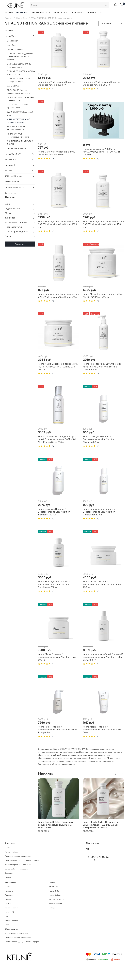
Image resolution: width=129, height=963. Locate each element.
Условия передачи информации (18, 864)
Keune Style (77, 12)
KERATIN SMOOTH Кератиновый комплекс (18, 135)
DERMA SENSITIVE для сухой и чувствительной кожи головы (20, 56)
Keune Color (60, 12)
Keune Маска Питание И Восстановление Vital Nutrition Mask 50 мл (102, 729)
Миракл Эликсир (15, 49)
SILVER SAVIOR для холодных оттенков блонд (20, 99)
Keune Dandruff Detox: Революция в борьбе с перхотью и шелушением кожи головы (56, 825)
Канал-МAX (9, 912)
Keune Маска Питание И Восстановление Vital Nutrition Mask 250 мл (102, 584)
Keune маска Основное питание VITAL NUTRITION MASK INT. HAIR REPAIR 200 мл (57, 366)
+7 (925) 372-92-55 (97, 857)
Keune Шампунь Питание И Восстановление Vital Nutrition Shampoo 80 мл (99, 439)
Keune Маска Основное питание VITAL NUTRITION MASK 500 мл (103, 295)
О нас (7, 848)
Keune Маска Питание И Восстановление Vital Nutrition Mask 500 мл (57, 657)
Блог (7, 925)
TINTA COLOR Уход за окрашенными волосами (18, 91)
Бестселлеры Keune (16, 148)
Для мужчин (10, 193)
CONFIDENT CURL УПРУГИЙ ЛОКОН (20, 142)
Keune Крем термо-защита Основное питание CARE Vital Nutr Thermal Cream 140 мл (102, 366)
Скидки (8, 904)
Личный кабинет (12, 852)
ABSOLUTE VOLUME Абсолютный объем (16, 128)
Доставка (8, 873)
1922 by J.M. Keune (14, 176)
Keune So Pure (55, 895)
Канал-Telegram (11, 908)
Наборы (52, 908)
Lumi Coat (11, 45)
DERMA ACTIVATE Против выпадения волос (18, 80)
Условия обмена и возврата (16, 869)
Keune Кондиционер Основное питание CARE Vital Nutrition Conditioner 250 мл (103, 224)
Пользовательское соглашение (18, 856)
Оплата (8, 877)
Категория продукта (14, 187)
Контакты (9, 891)
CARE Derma (13, 85)
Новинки (9, 12)
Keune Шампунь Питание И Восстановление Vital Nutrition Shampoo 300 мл (54, 512)
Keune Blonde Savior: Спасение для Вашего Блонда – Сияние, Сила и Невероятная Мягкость (101, 825)
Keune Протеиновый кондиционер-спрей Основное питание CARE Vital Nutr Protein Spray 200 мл (57, 439)
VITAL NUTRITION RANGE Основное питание (18, 120)
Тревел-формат (12, 181)
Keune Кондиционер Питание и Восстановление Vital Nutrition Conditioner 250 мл (54, 584)
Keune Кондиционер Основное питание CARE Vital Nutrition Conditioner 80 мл (58, 295)
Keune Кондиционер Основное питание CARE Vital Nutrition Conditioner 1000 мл (58, 224)
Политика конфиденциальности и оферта (22, 860)
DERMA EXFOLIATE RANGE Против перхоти (19, 65)
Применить (20, 244)
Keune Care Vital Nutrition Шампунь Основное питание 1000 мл (56, 83)
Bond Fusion (12, 40)
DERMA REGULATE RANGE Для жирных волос (21, 72)
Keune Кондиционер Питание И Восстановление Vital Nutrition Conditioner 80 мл (99, 512)
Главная (8, 18)
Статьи (7, 916)
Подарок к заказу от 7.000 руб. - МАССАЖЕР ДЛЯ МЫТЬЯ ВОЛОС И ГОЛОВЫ (101, 151)
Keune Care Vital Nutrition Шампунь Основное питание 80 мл (56, 153)
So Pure (92, 12)
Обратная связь (11, 929)
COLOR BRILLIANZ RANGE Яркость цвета (18, 106)
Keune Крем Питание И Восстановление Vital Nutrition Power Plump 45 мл (57, 729)
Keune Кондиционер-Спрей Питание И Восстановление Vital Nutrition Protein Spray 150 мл (103, 657)
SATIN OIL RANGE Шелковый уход (20, 113)
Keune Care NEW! (41, 12)
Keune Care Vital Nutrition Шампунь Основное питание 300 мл (101, 83)
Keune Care (22, 12)
